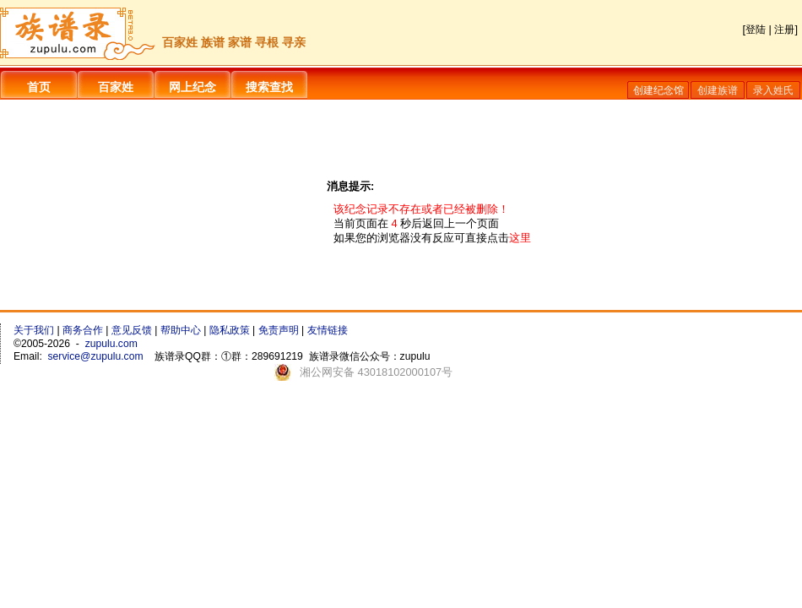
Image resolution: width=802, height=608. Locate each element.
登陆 (755, 29)
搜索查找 (269, 87)
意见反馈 (131, 330)
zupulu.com (111, 344)
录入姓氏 (773, 90)
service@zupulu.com (96, 356)
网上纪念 (192, 87)
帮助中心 (180, 330)
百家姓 (115, 87)
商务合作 (82, 330)
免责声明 (278, 330)
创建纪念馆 (658, 90)
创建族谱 (717, 90)
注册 (784, 29)
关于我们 (34, 330)
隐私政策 (229, 330)
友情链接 (327, 330)
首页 (39, 87)
